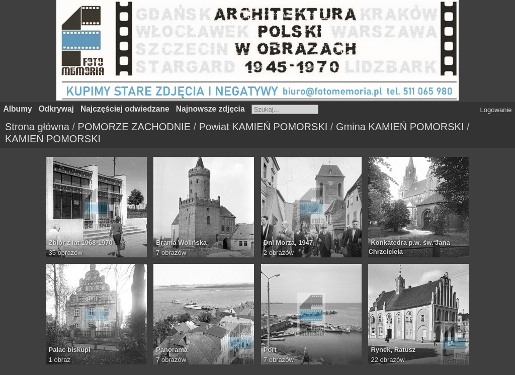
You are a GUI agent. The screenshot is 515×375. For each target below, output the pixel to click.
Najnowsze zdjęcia (210, 109)
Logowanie (496, 110)
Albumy (18, 109)
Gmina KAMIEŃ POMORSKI (400, 126)
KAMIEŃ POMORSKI (53, 138)
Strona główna (37, 126)
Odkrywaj (56, 109)
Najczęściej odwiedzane (124, 109)
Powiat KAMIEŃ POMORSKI (263, 126)
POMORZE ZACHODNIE (134, 126)
